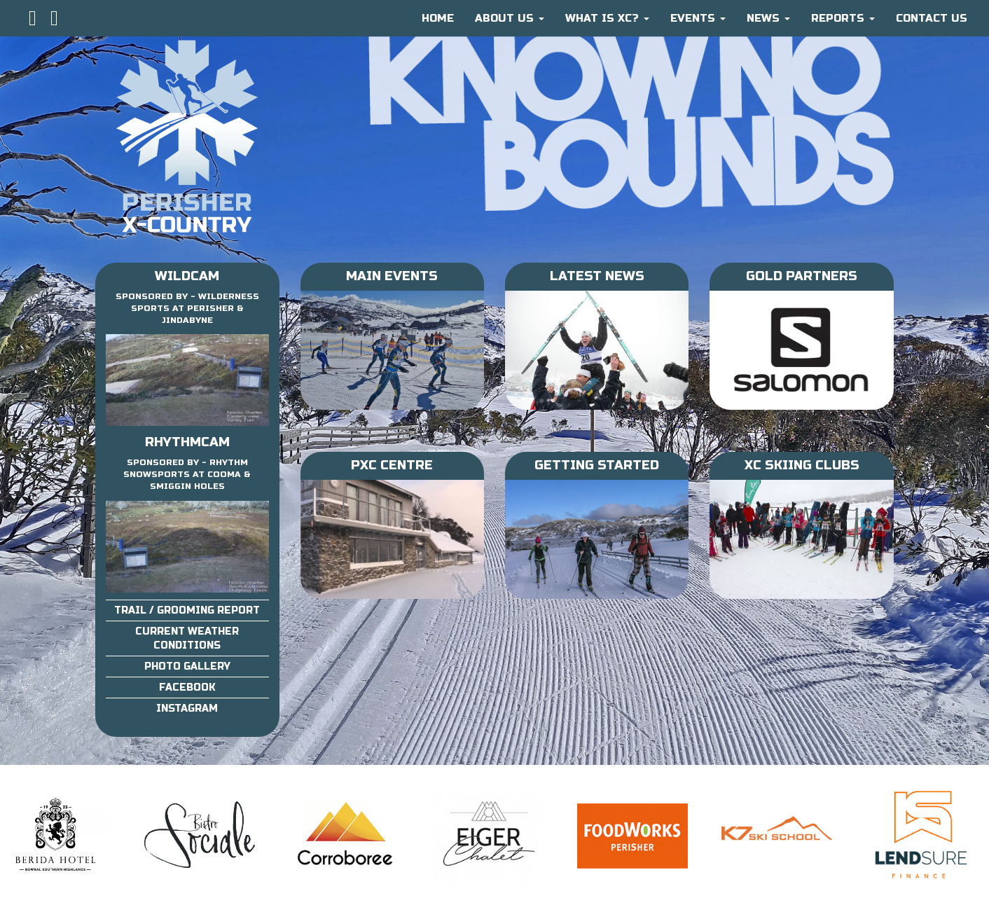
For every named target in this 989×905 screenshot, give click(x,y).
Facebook (187, 687)
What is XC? (607, 18)
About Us (509, 18)
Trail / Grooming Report (187, 610)
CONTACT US (931, 18)
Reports (843, 18)
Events (698, 18)
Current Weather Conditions (187, 638)
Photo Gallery (187, 666)
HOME (438, 18)
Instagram (187, 708)
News (768, 18)
